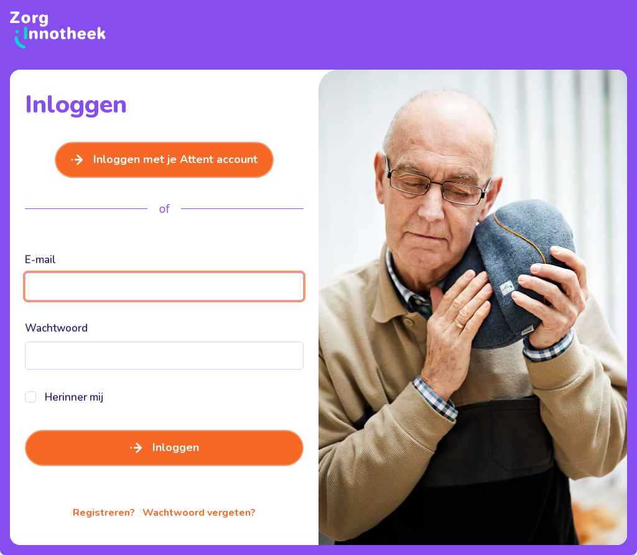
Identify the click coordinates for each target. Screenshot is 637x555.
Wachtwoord (56, 328)
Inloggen (164, 447)
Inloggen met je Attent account (164, 159)
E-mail (40, 260)
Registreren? (104, 513)
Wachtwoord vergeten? (199, 513)
